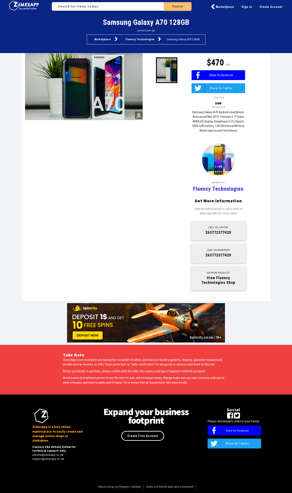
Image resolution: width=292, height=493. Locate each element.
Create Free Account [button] (142, 436)
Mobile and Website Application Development (169, 486)
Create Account (270, 7)
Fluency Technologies (143, 39)
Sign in (246, 7)
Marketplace (222, 7)
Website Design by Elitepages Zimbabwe (119, 486)
